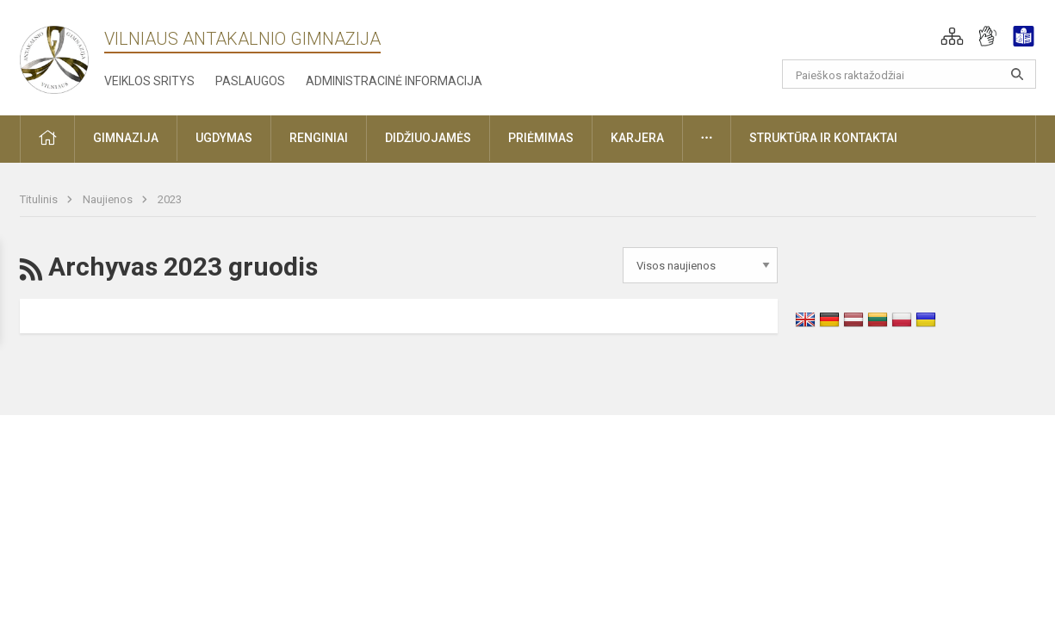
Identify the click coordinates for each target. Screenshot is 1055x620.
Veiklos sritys (149, 81)
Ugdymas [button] (223, 138)
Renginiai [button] (318, 138)
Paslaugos (250, 81)
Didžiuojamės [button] (428, 138)
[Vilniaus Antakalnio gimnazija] (54, 54)
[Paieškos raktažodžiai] (909, 74)
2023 (170, 199)
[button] (952, 36)
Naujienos (109, 199)
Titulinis (40, 199)
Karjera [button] (637, 138)
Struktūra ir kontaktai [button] (823, 138)
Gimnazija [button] (125, 138)
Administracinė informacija (394, 81)
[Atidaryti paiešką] (1017, 74)
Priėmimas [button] (541, 138)
